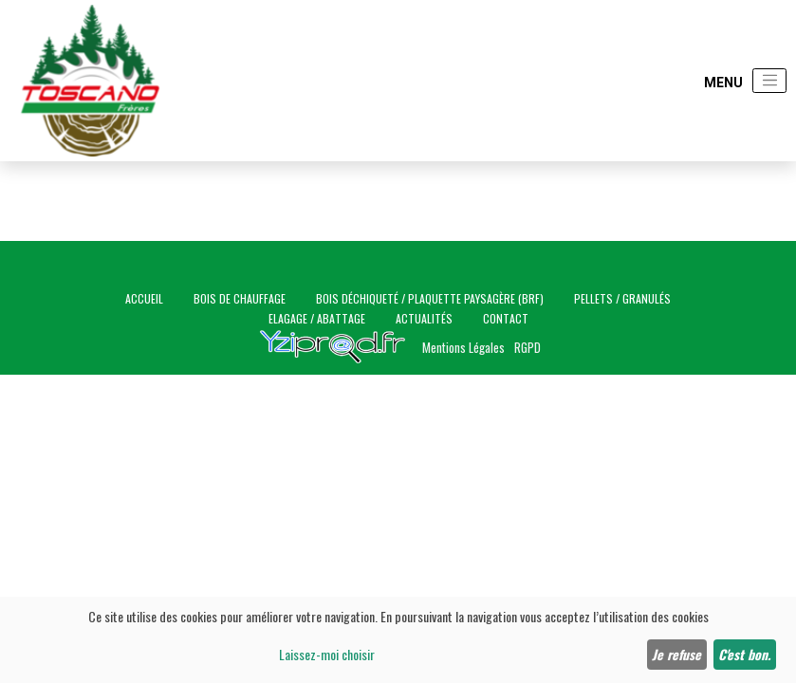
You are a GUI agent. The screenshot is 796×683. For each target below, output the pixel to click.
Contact (505, 318)
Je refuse (676, 654)
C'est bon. (744, 654)
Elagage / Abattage (316, 318)
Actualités (424, 318)
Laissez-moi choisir (327, 654)
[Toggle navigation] (769, 80)
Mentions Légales (463, 347)
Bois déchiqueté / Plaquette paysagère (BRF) (430, 298)
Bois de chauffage (240, 298)
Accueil (144, 298)
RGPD (527, 347)
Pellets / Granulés (622, 298)
